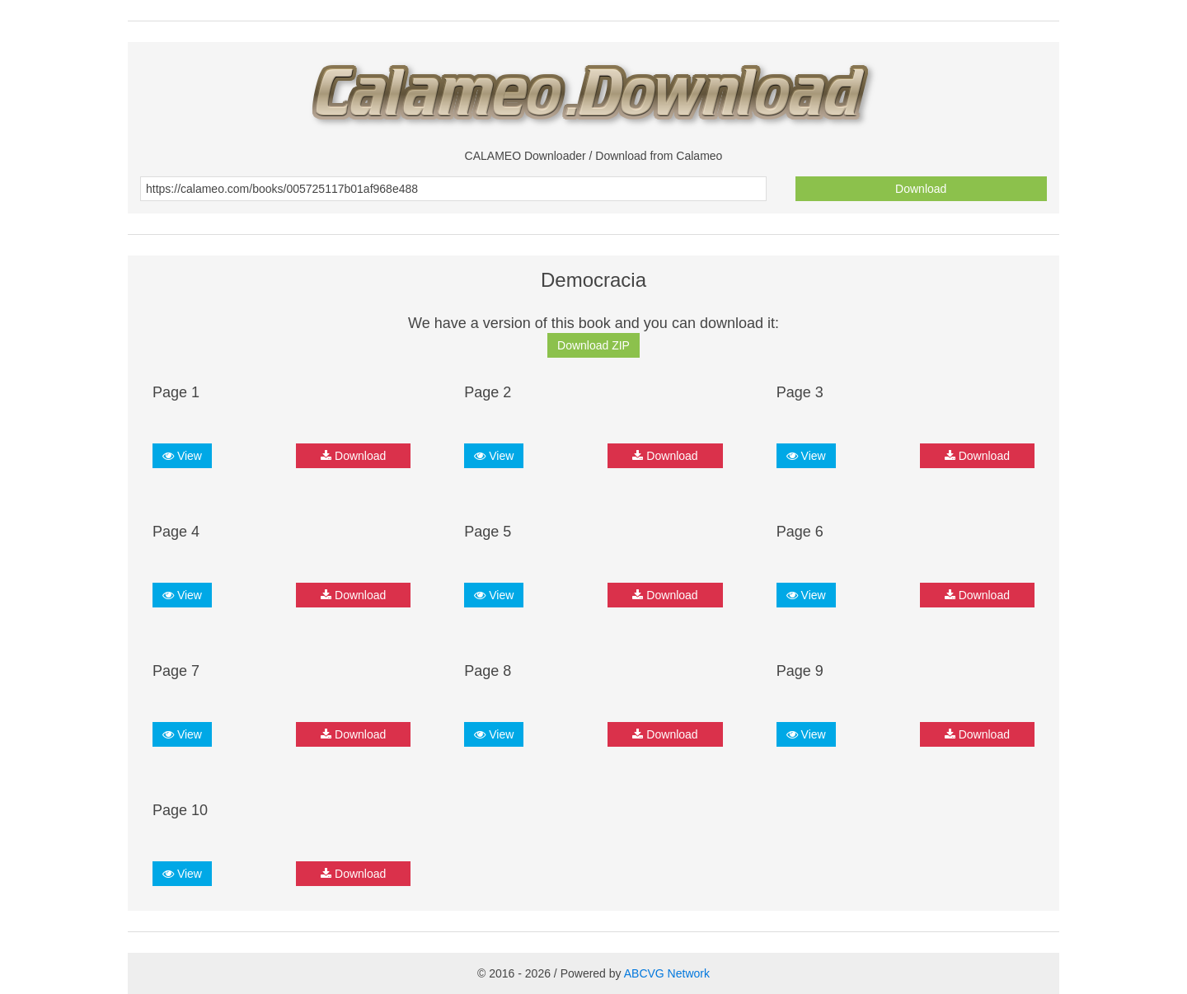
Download (920, 188)
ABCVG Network (667, 973)
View (182, 455)
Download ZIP (593, 345)
